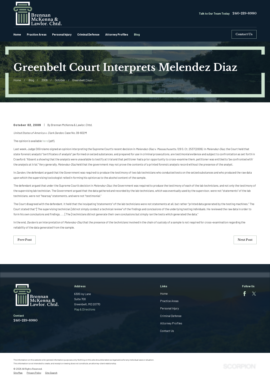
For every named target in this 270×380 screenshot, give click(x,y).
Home (164, 293)
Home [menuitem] (17, 34)
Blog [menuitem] (137, 34)
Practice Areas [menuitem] (36, 34)
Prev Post (25, 240)
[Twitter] (254, 293)
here (45, 141)
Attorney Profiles (171, 323)
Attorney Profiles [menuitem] (116, 34)
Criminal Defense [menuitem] (88, 34)
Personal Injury (169, 308)
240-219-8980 (244, 13)
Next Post (245, 240)
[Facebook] (244, 293)
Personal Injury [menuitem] (61, 34)
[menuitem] (18, 373)
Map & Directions (84, 309)
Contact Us (244, 34)
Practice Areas (169, 301)
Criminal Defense (170, 315)
